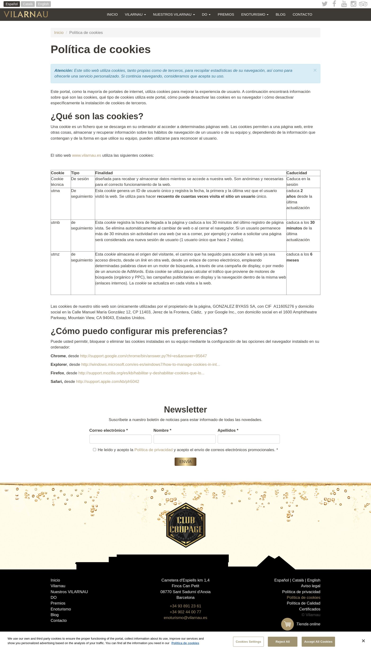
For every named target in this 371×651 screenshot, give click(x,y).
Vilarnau (135, 14)
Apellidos (228, 430)
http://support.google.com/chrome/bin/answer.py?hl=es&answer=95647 (143, 356)
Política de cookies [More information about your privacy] (185, 643)
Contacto (302, 14)
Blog (281, 14)
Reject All (283, 641)
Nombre (163, 430)
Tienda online (300, 624)
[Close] (363, 641)
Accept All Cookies (318, 641)
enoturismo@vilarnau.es (185, 617)
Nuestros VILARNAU (174, 14)
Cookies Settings (248, 641)
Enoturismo (255, 14)
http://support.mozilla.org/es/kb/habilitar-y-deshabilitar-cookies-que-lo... (141, 373)
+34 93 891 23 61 (185, 606)
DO (206, 14)
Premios (226, 14)
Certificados (309, 609)
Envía (185, 461)
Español (12, 4)
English (43, 4)
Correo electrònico (108, 430)
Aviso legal (310, 586)
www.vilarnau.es (86, 155)
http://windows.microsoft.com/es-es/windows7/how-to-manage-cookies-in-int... (150, 364)
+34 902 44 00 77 (185, 612)
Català (27, 4)
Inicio (112, 14)
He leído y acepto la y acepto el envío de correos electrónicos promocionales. (185, 450)
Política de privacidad (153, 450)
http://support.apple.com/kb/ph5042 (107, 381)
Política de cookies (303, 597)
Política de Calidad (303, 603)
